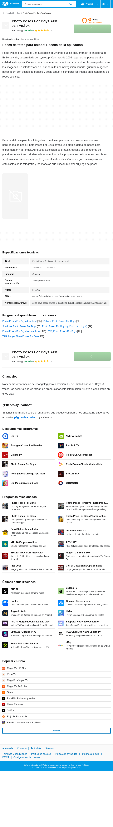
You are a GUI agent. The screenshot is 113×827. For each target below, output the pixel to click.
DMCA (5, 757)
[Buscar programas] (71, 4)
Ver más (56, 730)
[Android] (11, 13)
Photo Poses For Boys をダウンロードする (64, 326)
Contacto (21, 748)
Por (18, 30)
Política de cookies (41, 754)
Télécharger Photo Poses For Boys (20, 336)
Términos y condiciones (14, 754)
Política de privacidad (66, 754)
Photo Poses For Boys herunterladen (21, 331)
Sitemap (49, 748)
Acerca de (7, 748)
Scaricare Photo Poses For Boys (19, 326)
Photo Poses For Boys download (19, 321)
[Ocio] (18, 13)
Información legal (90, 754)
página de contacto (26, 417)
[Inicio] (3, 13)
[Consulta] (49, 4)
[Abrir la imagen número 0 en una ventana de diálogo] (15, 196)
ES (105, 4)
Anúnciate (36, 748)
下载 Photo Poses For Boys (62, 331)
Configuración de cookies (26, 757)
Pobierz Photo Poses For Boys (59, 321)
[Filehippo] (10, 4)
